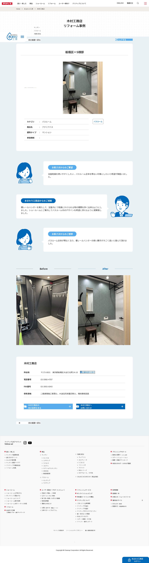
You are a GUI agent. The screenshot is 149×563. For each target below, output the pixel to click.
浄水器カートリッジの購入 (85, 505)
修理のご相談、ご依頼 (49, 501)
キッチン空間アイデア (13, 471)
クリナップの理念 (82, 514)
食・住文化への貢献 (83, 522)
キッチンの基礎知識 (12, 463)
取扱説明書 (45, 509)
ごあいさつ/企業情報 (83, 511)
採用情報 (115, 498)
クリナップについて (86, 3)
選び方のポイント (11, 466)
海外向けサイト (117, 508)
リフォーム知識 (11, 476)
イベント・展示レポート (84, 530)
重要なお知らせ (46, 512)
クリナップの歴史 (82, 517)
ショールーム (47, 3)
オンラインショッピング (84, 501)
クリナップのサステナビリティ (87, 519)
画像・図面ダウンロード (120, 468)
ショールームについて (13, 506)
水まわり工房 (28, 9)
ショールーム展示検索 (13, 509)
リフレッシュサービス (84, 498)
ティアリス (82, 465)
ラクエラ (46, 471)
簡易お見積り (120, 463)
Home (18, 9)
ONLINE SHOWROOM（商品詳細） (88, 485)
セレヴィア (46, 488)
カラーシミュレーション (120, 466)
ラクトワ (81, 476)
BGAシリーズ (83, 478)
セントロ (46, 466)
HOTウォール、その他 (86, 481)
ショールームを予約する (14, 501)
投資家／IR (115, 501)
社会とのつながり (82, 525)
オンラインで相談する (13, 504)
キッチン (44, 463)
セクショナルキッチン (50, 476)
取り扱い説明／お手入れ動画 (51, 506)
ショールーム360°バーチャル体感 (16, 512)
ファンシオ (82, 473)
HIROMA (45, 479)
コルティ (46, 474)
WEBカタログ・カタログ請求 (121, 472)
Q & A (49, 504)
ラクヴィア (46, 491)
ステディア (46, 469)
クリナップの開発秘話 (13, 473)
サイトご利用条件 (59, 538)
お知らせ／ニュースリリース (121, 505)
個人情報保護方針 (90, 538)
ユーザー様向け (71, 3)
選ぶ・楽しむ (29, 3)
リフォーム (59, 3)
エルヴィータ (83, 468)
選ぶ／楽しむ (10, 460)
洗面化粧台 (80, 462)
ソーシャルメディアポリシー (74, 538)
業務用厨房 (46, 482)
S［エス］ (82, 471)
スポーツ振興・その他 (84, 527)
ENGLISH (120, 3)
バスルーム (45, 485)
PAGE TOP (74, 550)
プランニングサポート (119, 460)
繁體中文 (130, 3)
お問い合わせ (50, 516)
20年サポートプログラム (49, 518)
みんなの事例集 (11, 468)
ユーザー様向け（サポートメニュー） (53, 498)
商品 (43, 460)
